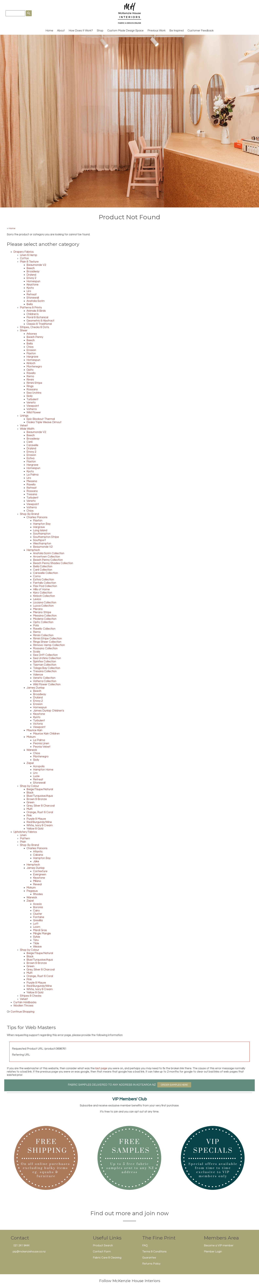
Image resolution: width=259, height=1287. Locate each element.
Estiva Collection (43, 579)
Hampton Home (43, 769)
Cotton (24, 258)
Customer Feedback (201, 30)
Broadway (32, 271)
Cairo (36, 910)
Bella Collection (42, 566)
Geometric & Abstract (40, 320)
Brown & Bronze (36, 799)
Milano (37, 881)
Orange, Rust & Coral (39, 812)
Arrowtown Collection (46, 556)
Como (37, 576)
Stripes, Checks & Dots (34, 327)
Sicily (29, 396)
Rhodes (38, 894)
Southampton (42, 533)
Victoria (38, 723)
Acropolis (39, 766)
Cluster (37, 913)
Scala (36, 651)
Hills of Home (41, 589)
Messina (31, 481)
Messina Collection (45, 615)
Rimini (30, 379)
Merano (38, 609)
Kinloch (30, 363)
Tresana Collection (45, 671)
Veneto (31, 402)
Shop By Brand (29, 514)
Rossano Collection (45, 648)
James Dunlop (35, 687)
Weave (37, 946)
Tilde (36, 943)
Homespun (33, 281)
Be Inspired (176, 30)
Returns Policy (151, 1263)
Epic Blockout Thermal (40, 419)
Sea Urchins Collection (47, 658)
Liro (28, 291)
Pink (29, 815)
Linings (24, 415)
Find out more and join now (129, 1213)
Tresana (31, 494)
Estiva (30, 458)
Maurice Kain (34, 730)
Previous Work (156, 30)
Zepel (30, 763)
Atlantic (38, 851)
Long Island (40, 530)
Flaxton (31, 353)
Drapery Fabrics (23, 251)
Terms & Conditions (154, 1251)
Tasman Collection (44, 664)
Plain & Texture (29, 261)
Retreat (31, 294)
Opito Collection (43, 622)
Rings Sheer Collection (47, 641)
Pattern (25, 838)
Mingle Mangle (42, 933)
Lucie (36, 776)
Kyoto (30, 287)
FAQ (145, 1245)
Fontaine (38, 917)
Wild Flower (33, 412)
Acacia (37, 904)
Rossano (32, 389)
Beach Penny (34, 337)
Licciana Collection (44, 602)
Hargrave (32, 356)
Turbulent (32, 399)
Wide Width (27, 428)
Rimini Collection (43, 635)
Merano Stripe (42, 612)
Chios (30, 346)
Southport (39, 540)
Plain (23, 841)
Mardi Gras (40, 930)
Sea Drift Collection (45, 654)
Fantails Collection (44, 582)
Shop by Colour (29, 786)
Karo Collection (42, 592)
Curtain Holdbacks (24, 1002)
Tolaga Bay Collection (46, 668)
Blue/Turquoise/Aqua (39, 795)
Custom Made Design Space (125, 30)
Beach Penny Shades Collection (53, 563)
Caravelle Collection (45, 573)
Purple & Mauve (36, 818)
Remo (30, 376)
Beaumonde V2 (36, 264)
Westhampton (42, 543)
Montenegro (34, 366)
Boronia (38, 907)
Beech (30, 268)
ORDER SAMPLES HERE (174, 1084)
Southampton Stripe (46, 537)
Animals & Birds (36, 310)
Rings (30, 386)
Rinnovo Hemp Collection (49, 645)
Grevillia (38, 920)
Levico (37, 599)
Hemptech (33, 550)
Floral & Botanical (37, 317)
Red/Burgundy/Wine (39, 822)
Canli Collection (42, 569)
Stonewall (32, 297)
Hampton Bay (42, 523)
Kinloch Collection (44, 596)
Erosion (31, 350)
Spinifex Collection (44, 661)
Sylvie (36, 936)
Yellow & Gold (34, 828)
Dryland (31, 274)
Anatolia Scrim (35, 301)
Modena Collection (44, 618)
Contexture (40, 871)
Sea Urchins (33, 392)
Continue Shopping (22, 1011)
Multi (29, 809)
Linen (23, 835)
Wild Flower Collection (46, 684)
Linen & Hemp (28, 255)
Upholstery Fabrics (25, 831)
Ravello (31, 373)
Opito (30, 369)
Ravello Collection (44, 628)
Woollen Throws (23, 1005)
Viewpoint (32, 405)
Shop (100, 30)
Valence (38, 674)
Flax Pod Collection (45, 586)
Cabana (38, 854)
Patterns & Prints (31, 307)
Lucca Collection (43, 605)
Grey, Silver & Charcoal (40, 805)
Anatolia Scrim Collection (48, 553)
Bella (29, 304)
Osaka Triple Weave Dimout (43, 422)
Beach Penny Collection (48, 559)
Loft (35, 923)
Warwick (31, 750)
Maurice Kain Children (46, 733)
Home (49, 30)
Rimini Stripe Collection (47, 638)
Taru (36, 940)
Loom (36, 927)
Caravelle (32, 445)
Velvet (24, 425)
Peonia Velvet (41, 746)
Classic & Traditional (39, 323)
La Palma (32, 474)
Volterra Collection (44, 681)
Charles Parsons (36, 517)
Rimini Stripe (34, 382)
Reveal (37, 884)
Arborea (31, 333)
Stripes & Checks (30, 995)
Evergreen (39, 874)
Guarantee (149, 1257)
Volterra (31, 409)
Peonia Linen (41, 743)
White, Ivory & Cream (39, 825)
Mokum (31, 736)
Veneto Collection (44, 677)
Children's (32, 314)
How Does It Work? (81, 30)
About (61, 30)
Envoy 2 (31, 278)
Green (30, 802)
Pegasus (32, 890)
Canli (29, 441)
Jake (36, 861)
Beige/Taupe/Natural (39, 789)
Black (29, 792)
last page (101, 1068)
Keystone (32, 284)
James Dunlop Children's (48, 710)
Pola (36, 625)
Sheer (23, 330)
